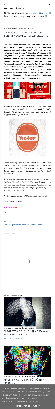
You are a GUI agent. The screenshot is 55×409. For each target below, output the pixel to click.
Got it (36, 406)
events (24, 225)
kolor (28, 225)
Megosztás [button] (7, 222)
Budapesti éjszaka (14, 8)
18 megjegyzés (18, 338)
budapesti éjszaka (15, 225)
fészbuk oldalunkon (39, 13)
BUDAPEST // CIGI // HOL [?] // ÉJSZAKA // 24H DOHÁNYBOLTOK (26, 333)
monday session (36, 225)
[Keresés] (49, 3)
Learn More (23, 406)
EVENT (6, 213)
